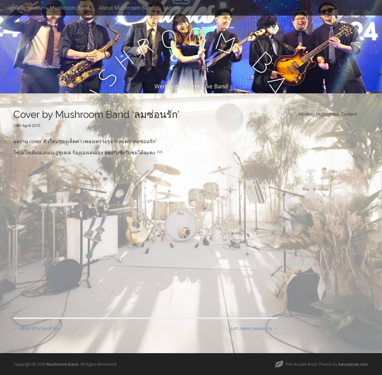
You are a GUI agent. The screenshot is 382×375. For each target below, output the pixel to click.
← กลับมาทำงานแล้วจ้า (36, 328)
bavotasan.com (353, 364)
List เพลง (173, 7)
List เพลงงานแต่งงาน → (254, 328)
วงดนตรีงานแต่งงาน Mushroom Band (47, 7)
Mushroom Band (62, 364)
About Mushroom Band (126, 7)
